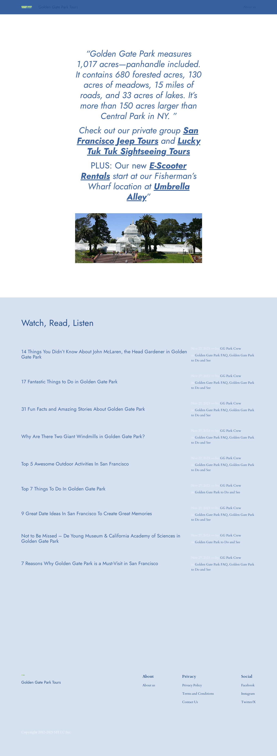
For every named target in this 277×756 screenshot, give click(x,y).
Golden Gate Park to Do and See (217, 492)
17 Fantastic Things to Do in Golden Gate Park (69, 381)
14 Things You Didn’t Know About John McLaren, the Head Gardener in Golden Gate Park (104, 354)
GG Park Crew (230, 348)
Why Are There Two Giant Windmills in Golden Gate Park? (83, 436)
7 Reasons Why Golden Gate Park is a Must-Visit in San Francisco (89, 563)
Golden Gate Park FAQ (211, 355)
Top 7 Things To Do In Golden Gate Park (63, 488)
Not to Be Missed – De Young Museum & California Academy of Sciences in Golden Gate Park (100, 538)
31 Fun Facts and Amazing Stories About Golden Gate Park (83, 409)
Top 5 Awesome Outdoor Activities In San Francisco (75, 464)
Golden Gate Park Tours (58, 7)
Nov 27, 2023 (200, 348)
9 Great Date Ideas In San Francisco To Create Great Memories (86, 513)
